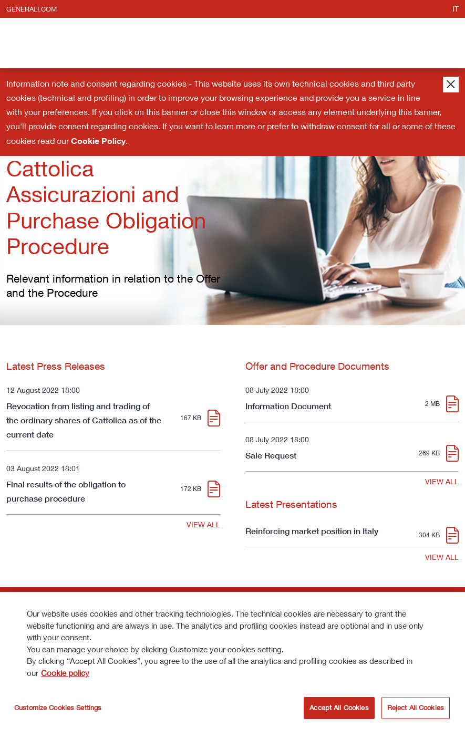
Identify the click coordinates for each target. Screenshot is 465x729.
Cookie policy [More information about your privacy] (65, 674)
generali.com (31, 9)
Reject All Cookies (415, 709)
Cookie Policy (98, 140)
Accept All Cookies (338, 709)
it (455, 8)
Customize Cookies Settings (57, 709)
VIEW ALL (203, 524)
